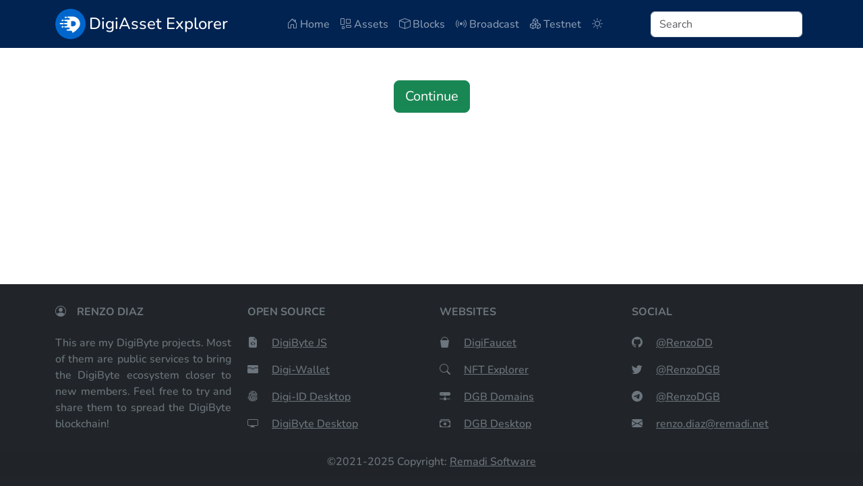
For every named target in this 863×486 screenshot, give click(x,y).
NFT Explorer (496, 369)
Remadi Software (493, 461)
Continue (431, 96)
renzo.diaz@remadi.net (712, 423)
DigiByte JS (299, 342)
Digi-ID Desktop (311, 396)
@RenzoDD (684, 342)
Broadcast (487, 24)
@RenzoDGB (688, 369)
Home (308, 24)
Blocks (422, 24)
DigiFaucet (490, 342)
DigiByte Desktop (315, 423)
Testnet (555, 24)
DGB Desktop (497, 423)
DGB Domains (499, 396)
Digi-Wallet (301, 369)
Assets (364, 24)
